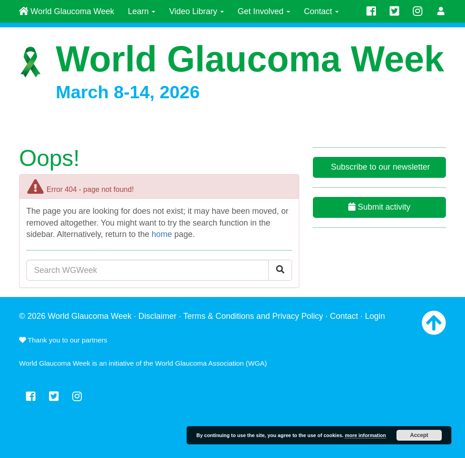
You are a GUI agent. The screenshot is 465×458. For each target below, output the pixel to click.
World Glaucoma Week (66, 11)
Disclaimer (158, 316)
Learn (141, 11)
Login (375, 316)
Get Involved (263, 11)
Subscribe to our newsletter (379, 166)
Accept (419, 435)
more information (365, 435)
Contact (321, 11)
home (162, 234)
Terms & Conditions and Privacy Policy (253, 316)
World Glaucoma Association (199, 363)
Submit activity (379, 206)
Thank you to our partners (63, 340)
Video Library (196, 11)
